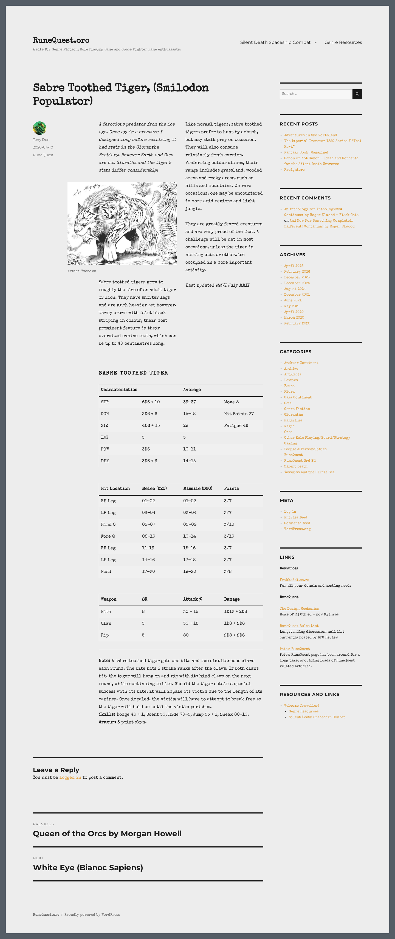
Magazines (293, 421)
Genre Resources (343, 42)
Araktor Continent (301, 363)
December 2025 (297, 277)
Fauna (289, 386)
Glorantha (293, 415)
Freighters (294, 170)
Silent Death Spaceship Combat (275, 42)
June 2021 (292, 300)
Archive (291, 369)
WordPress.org (297, 529)
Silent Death (295, 467)
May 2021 (292, 306)
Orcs (288, 432)
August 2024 (295, 289)
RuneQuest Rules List (299, 626)
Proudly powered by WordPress (92, 915)
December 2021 (297, 295)
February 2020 (297, 324)
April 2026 (294, 266)
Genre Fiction (297, 409)
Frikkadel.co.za (294, 580)
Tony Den (41, 139)
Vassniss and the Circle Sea (309, 472)
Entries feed (295, 518)
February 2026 (297, 272)
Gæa (288, 403)
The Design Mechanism (300, 609)
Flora (289, 392)
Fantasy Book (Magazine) (306, 153)
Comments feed (297, 523)
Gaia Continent (298, 397)
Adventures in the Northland (310, 135)
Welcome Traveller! (301, 706)
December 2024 (297, 283)
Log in (290, 512)
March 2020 (294, 318)
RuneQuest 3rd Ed (300, 461)
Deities (291, 380)
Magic (289, 426)
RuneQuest (43, 155)
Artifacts (292, 374)
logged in (70, 778)
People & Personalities (305, 449)
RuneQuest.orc (61, 41)
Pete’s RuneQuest (295, 649)
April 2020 (294, 312)
